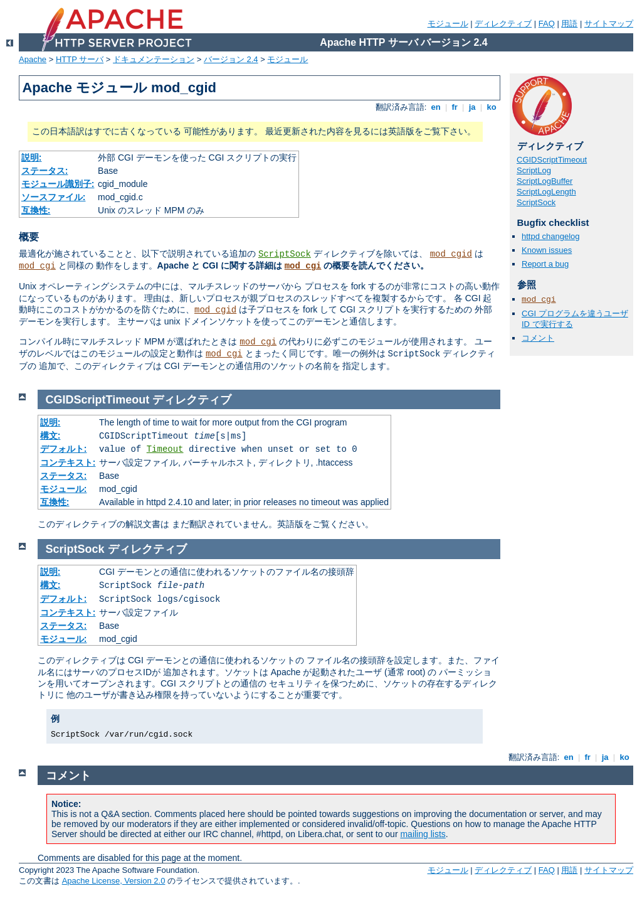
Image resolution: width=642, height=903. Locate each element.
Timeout (165, 449)
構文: (50, 435)
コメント (538, 338)
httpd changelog (551, 236)
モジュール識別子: (58, 184)
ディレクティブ (503, 23)
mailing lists (422, 834)
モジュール (448, 23)
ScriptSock (284, 254)
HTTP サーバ (79, 59)
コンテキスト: (68, 462)
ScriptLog (534, 170)
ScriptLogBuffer (544, 181)
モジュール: (63, 489)
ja (472, 107)
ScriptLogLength (546, 191)
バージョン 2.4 (231, 59)
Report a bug (545, 264)
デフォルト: (63, 449)
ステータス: (44, 171)
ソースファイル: (53, 197)
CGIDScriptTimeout (552, 159)
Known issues (547, 250)
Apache (32, 59)
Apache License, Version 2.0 (114, 880)
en (436, 107)
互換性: (36, 210)
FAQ (547, 23)
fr (455, 107)
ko (491, 107)
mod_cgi (37, 266)
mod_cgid (451, 254)
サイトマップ (608, 23)
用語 (569, 23)
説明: (31, 157)
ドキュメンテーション (153, 59)
